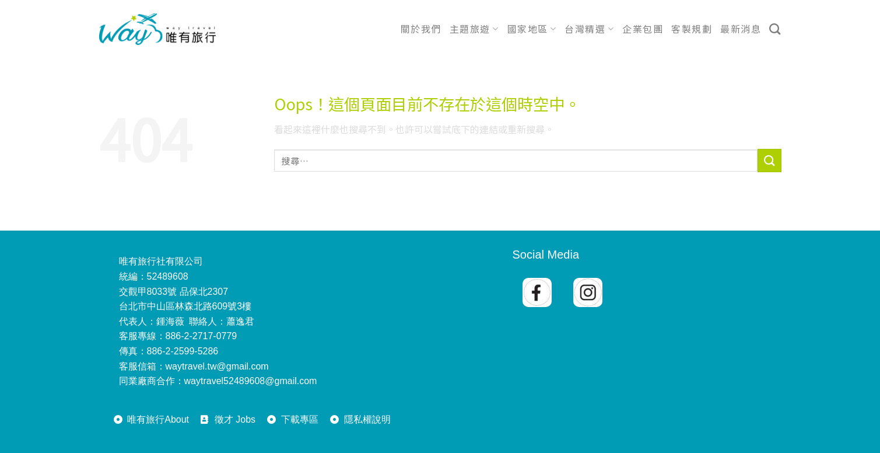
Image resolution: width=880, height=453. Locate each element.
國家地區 (532, 29)
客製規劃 (691, 29)
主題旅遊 (474, 29)
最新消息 (740, 29)
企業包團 (642, 29)
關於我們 (421, 29)
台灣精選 (589, 29)
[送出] (769, 160)
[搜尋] (775, 28)
